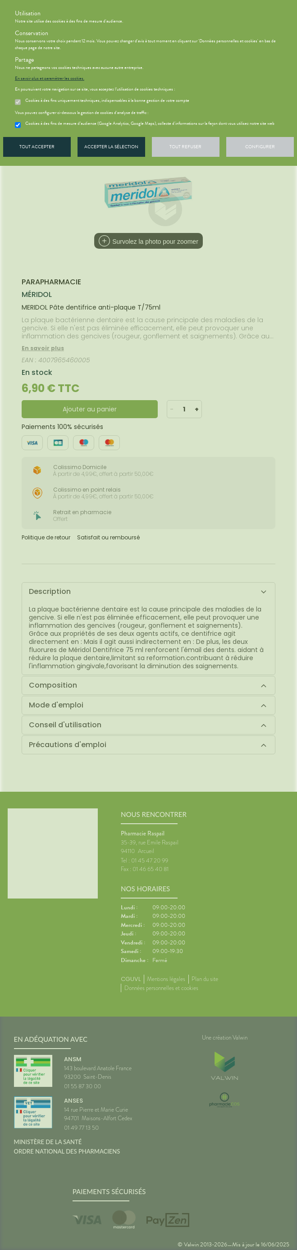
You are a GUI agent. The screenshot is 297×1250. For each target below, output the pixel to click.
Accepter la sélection (111, 146)
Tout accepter (37, 146)
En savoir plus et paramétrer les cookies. (49, 78)
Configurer (260, 146)
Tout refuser (185, 146)
